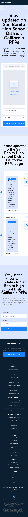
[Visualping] (6, 2)
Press (14, 479)
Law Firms (14, 420)
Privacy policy (14, 489)
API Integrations (14, 443)
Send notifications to (8, 107)
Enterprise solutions (14, 467)
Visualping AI (14, 440)
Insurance (14, 428)
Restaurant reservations (14, 385)
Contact (14, 474)
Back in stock (14, 363)
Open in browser (14, 91)
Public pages (14, 455)
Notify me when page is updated (14, 123)
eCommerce (14, 425)
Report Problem (14, 94)
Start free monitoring (14, 329)
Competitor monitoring (14, 400)
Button (14, 452)
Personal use (14, 462)
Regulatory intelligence (14, 402)
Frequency (5, 114)
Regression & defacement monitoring (14, 408)
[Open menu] (25, 2)
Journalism (14, 431)
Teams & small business (14, 465)
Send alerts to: (5, 312)
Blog (14, 482)
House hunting (14, 377)
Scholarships (14, 388)
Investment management (14, 417)
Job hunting (14, 374)
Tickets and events (14, 393)
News (14, 371)
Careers (14, 477)
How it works (14, 438)
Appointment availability (14, 369)
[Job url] (14, 66)
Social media (14, 379)
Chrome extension (14, 450)
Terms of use (14, 491)
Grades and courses (14, 382)
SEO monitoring (14, 410)
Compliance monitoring (14, 405)
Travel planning (14, 390)
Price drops (14, 366)
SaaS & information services (14, 423)
